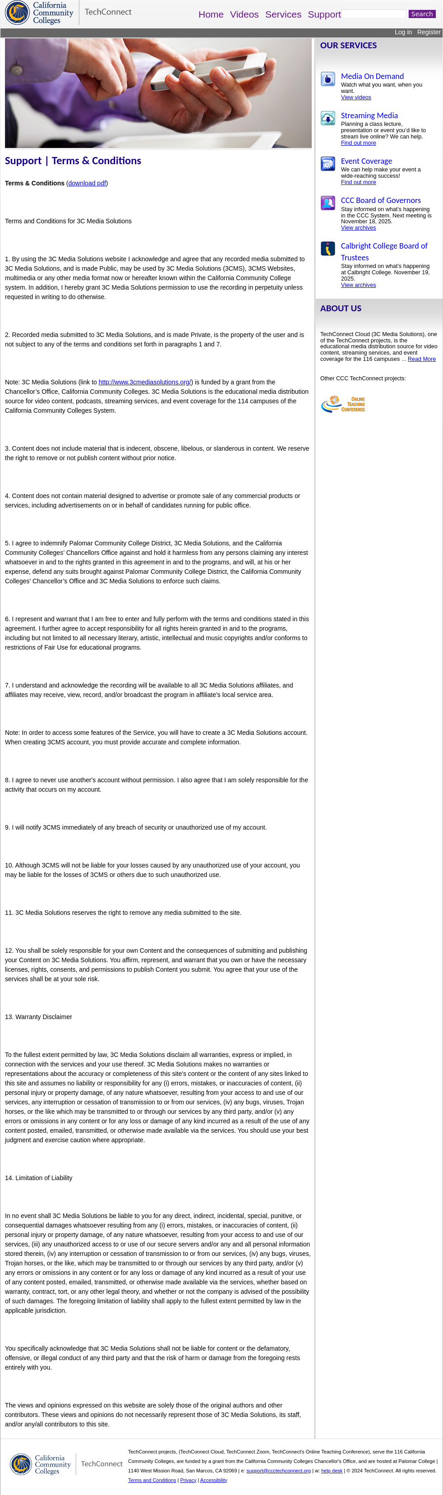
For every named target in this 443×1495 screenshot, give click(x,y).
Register (429, 32)
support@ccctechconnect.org (279, 1470)
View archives (358, 228)
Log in (403, 32)
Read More (422, 359)
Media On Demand (372, 76)
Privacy (188, 1480)
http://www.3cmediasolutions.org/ (145, 382)
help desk (331, 1470)
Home (211, 14)
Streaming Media (369, 115)
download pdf (87, 183)
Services (283, 14)
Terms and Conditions (152, 1480)
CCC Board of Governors (381, 200)
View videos (356, 97)
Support (324, 14)
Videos (244, 14)
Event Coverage (366, 161)
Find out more (358, 143)
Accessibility (213, 1480)
